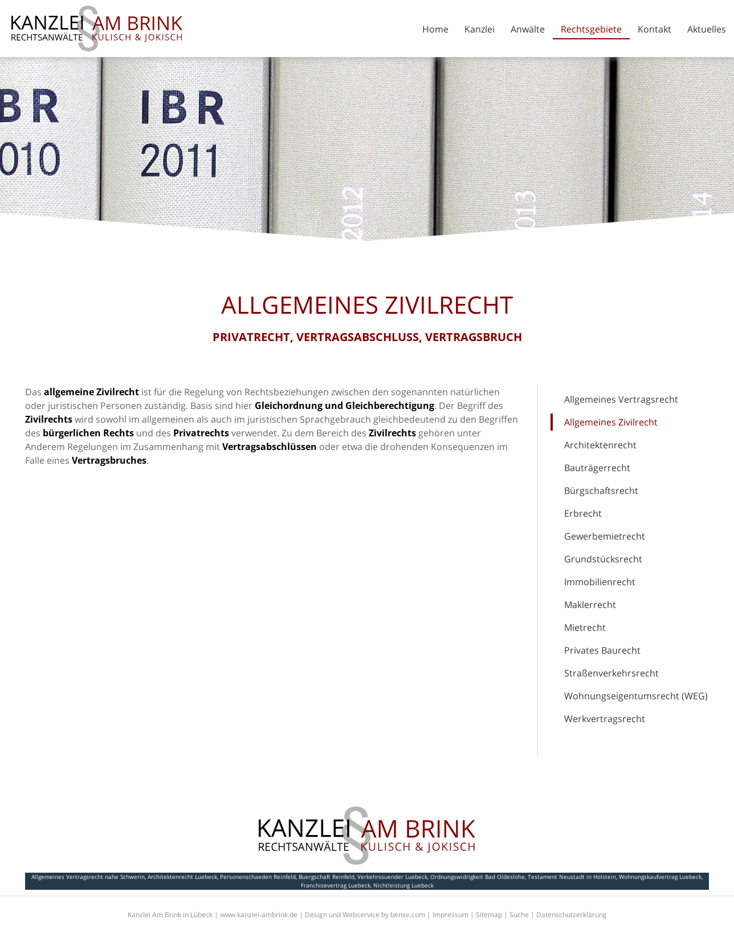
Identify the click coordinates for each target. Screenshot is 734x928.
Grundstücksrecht (603, 559)
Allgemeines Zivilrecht (611, 422)
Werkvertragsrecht (604, 718)
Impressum (450, 914)
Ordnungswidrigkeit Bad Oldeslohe (477, 877)
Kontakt (654, 29)
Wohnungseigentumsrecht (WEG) (636, 696)
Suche (519, 914)
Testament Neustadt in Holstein (572, 877)
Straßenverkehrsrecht (611, 673)
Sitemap (489, 914)
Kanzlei (479, 29)
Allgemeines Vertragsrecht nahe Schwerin (88, 877)
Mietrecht (585, 627)
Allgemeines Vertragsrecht (621, 399)
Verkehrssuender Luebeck (392, 877)
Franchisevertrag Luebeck (335, 885)
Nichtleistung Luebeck (403, 885)
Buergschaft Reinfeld (326, 877)
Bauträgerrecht (597, 467)
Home (435, 29)
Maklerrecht (590, 604)
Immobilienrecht (599, 582)
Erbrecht (583, 513)
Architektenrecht (600, 445)
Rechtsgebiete (591, 29)
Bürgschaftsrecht (601, 490)
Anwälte (528, 29)
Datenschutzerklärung (571, 914)
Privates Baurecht (602, 650)
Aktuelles (706, 29)
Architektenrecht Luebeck (182, 877)
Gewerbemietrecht (604, 536)
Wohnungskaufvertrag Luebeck (660, 877)
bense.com (407, 914)
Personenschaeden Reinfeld (258, 877)
